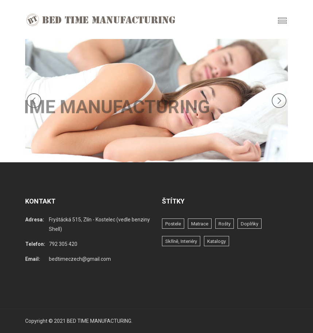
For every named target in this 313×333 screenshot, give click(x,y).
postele (173, 223)
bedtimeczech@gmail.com (80, 259)
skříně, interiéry (181, 241)
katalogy (216, 241)
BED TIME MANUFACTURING (99, 321)
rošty (225, 223)
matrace (199, 223)
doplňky (249, 223)
